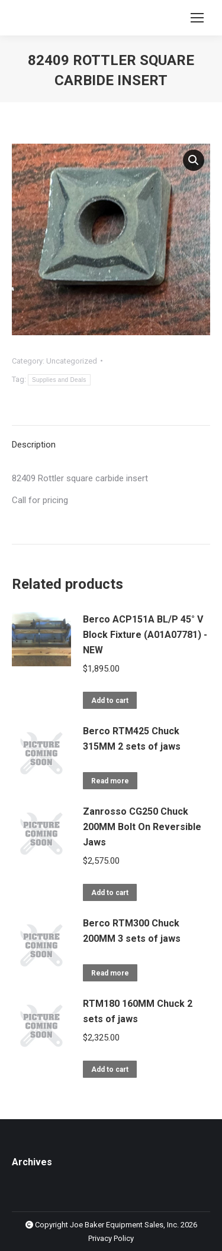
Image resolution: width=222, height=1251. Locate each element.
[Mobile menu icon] (197, 17)
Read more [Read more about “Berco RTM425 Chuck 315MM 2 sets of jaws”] (110, 781)
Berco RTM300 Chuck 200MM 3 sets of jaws (132, 931)
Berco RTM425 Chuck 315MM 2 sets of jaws (132, 738)
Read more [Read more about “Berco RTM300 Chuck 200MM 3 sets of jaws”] (110, 973)
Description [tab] (34, 444)
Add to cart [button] (109, 700)
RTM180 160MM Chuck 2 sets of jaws (137, 1011)
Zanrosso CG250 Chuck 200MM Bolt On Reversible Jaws (142, 827)
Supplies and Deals (59, 380)
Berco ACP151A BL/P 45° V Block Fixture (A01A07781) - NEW (145, 635)
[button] (193, 160)
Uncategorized (71, 360)
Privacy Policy (111, 1238)
